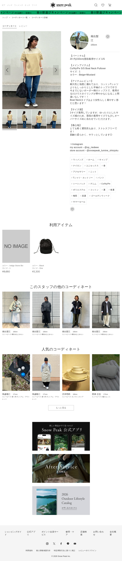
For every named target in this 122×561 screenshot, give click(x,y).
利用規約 (29, 551)
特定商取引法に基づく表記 (64, 551)
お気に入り (103, 6)
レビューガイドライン (87, 551)
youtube (75, 543)
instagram (47, 543)
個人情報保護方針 (43, 551)
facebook (61, 543)
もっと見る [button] (61, 408)
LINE (68, 543)
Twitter (54, 543)
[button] (56, 70)
